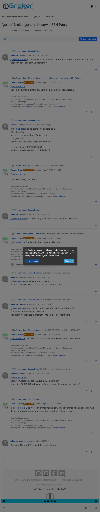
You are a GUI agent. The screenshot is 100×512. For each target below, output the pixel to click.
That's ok (69, 261)
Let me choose (32, 261)
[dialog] (50, 256)
